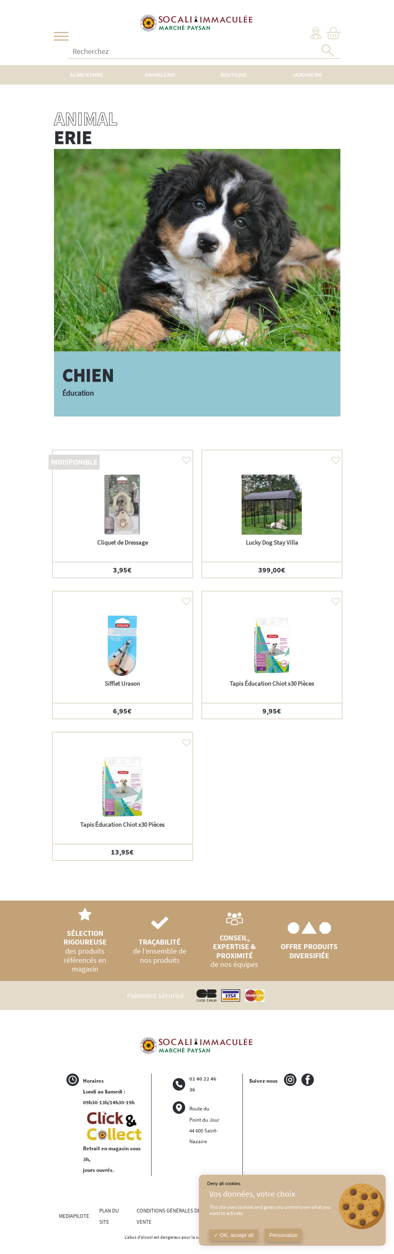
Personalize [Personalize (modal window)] (283, 1235)
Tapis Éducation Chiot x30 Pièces (272, 683)
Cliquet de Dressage (122, 542)
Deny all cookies (223, 1183)
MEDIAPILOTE (74, 1216)
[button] (184, 458)
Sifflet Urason (122, 683)
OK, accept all (234, 1235)
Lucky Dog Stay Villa (272, 542)
